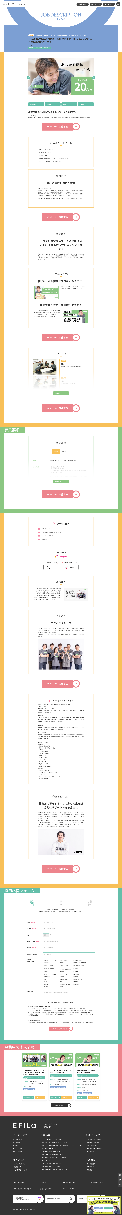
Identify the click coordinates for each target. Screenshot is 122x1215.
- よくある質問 (90, 1164)
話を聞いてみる (96, 4)
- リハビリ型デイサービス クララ (51, 1163)
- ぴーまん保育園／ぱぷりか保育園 (52, 1139)
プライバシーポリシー (69, 1189)
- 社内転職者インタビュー (21, 1170)
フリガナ (29, 928)
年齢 (28, 935)
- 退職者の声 (17, 1167)
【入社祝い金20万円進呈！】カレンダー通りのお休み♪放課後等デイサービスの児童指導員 (34, 1072)
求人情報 (98, 1208)
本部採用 (43, 1183)
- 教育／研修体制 (91, 1145)
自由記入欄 (30, 991)
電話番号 (29, 948)
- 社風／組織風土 (18, 1151)
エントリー (109, 4)
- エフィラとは (18, 1139)
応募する (38, 1097)
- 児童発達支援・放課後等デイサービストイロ (55, 1142)
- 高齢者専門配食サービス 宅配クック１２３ (54, 1169)
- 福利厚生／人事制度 (92, 1142)
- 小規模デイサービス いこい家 (50, 1166)
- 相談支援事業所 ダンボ (48, 1148)
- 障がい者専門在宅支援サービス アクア (53, 1154)
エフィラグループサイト (21, 1189)
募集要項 (82, 4)
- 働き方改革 (90, 1151)
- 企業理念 (16, 1145)
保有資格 (29, 960)
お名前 (28, 922)
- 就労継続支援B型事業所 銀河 (50, 1151)
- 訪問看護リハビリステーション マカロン (54, 1157)
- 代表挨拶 (16, 1142)
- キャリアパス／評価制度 (94, 1148)
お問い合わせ (44, 1189)
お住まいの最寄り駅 (32, 954)
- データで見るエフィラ (20, 1148)
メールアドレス (31, 941)
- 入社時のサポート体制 (93, 1139)
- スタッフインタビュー (20, 1164)
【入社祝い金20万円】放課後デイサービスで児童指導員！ (60, 1071)
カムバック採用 (18, 1183)
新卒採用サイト (68, 1183)
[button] (94, 78)
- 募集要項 (89, 1170)
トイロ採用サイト (95, 1183)
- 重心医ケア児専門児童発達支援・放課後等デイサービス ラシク (61, 1145)
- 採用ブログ (90, 1167)
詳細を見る (27, 1097)
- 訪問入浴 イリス (46, 1160)
